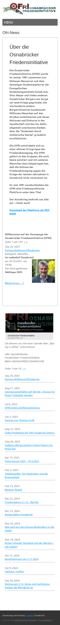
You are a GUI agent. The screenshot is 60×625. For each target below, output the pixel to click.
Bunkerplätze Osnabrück (19, 514)
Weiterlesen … (14, 283)
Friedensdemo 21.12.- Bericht (22, 502)
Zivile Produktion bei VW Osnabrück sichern (30, 432)
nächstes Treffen (14, 571)
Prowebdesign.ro (45, 620)
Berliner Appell (13, 489)
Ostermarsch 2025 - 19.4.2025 (22, 461)
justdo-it (30, 615)
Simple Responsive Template (25, 620)
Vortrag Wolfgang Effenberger (22, 250)
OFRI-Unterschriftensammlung (22, 407)
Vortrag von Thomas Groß (19, 420)
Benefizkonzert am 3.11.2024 (22, 558)
